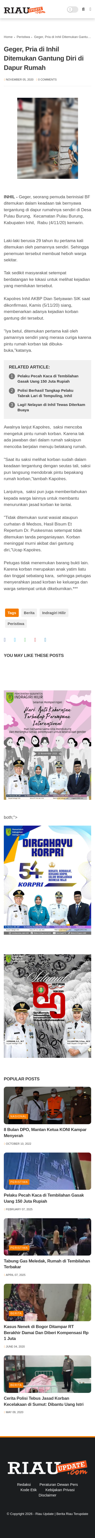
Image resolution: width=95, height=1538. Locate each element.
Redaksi (24, 1484)
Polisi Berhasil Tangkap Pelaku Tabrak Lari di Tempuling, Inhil (45, 393)
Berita (29, 613)
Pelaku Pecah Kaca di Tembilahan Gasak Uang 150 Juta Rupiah (48, 378)
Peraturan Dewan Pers (59, 1484)
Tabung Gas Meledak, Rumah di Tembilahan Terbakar (47, 1264)
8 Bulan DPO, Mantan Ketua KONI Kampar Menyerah (45, 1132)
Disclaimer (47, 1495)
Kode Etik (29, 1490)
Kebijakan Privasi (59, 1490)
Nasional (18, 1116)
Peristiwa (23, 37)
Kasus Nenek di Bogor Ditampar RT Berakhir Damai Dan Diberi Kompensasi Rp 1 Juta (46, 1332)
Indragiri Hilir (54, 613)
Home (8, 37)
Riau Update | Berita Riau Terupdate (61, 1514)
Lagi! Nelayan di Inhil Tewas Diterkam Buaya (51, 407)
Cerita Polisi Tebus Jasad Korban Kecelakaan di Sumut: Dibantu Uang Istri (44, 1401)
